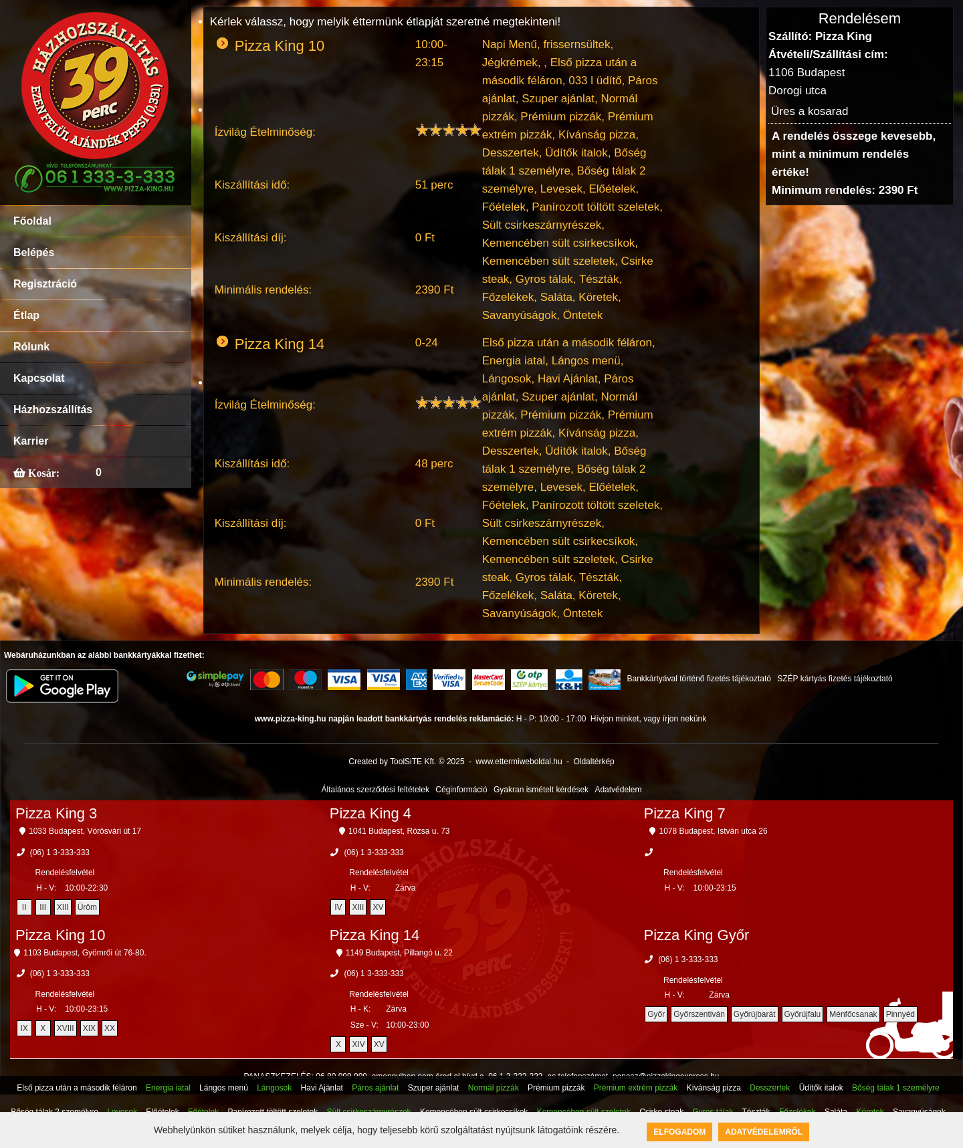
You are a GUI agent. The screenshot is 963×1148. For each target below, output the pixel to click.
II (24, 907)
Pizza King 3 (56, 813)
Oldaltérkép (593, 761)
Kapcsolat (38, 378)
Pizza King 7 (685, 813)
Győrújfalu (802, 1014)
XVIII (65, 1028)
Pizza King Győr (697, 935)
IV (338, 907)
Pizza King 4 (370, 813)
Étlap (26, 315)
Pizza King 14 (375, 935)
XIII (63, 907)
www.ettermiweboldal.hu (518, 761)
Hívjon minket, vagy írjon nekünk (648, 718)
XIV (358, 1044)
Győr (656, 1014)
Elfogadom (679, 1132)
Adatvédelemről (763, 1132)
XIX (89, 1028)
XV (377, 907)
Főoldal (32, 221)
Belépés (33, 252)
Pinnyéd (900, 1014)
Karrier (30, 441)
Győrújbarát (755, 1014)
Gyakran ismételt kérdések (541, 789)
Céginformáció (461, 789)
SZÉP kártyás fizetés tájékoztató (835, 678)
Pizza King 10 (60, 935)
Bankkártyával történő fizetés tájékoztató (698, 678)
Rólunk (31, 346)
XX (109, 1028)
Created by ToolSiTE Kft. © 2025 (406, 761)
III (42, 907)
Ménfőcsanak (853, 1014)
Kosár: (42, 472)
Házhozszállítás (52, 409)
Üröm (87, 907)
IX (23, 1028)
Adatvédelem (618, 789)
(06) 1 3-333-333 (60, 852)
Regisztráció (45, 284)
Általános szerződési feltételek (375, 789)
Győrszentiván (699, 1014)
